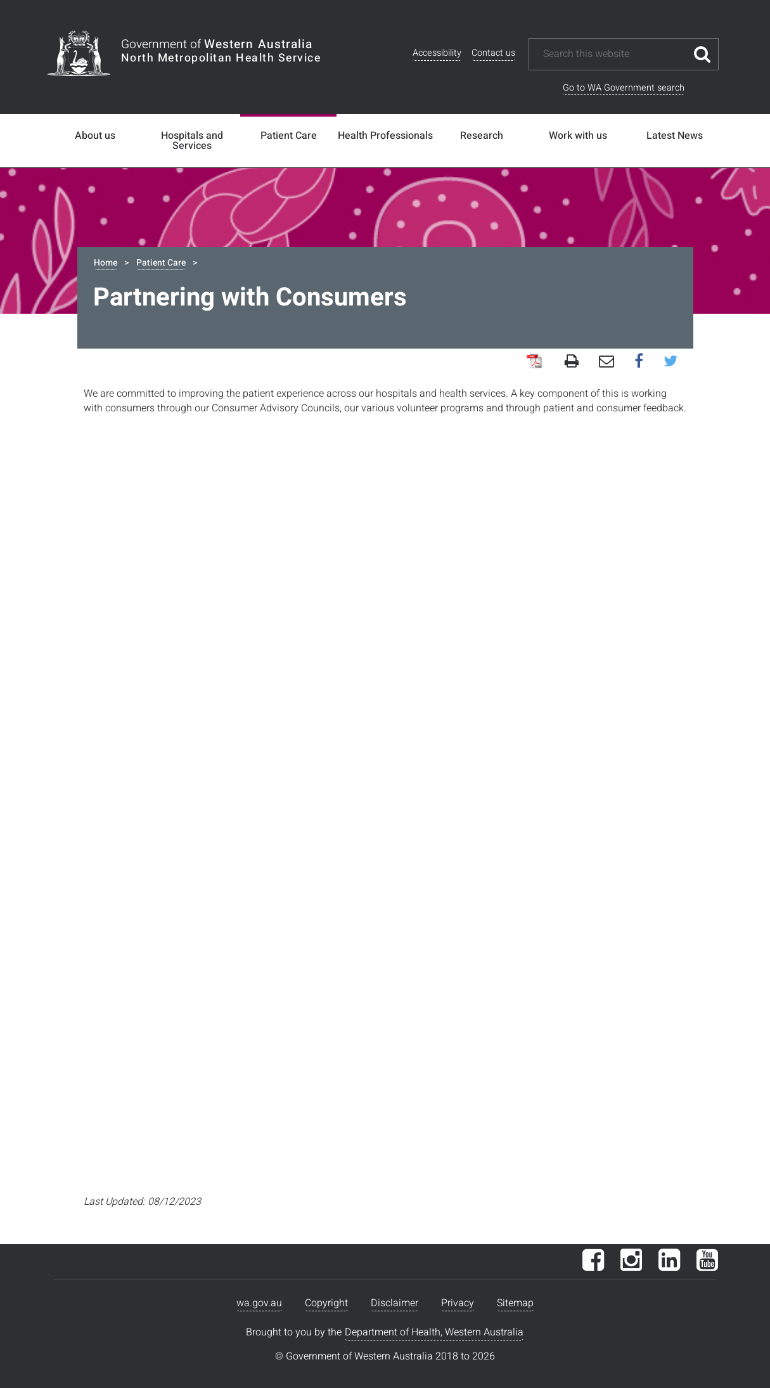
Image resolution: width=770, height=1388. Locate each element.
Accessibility (437, 53)
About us (95, 135)
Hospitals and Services (192, 140)
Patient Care (288, 135)
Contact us (493, 53)
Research (481, 135)
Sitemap (515, 1303)
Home (105, 262)
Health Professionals (385, 135)
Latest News (674, 135)
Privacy (457, 1303)
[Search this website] (614, 54)
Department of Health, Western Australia (434, 1332)
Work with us (578, 135)
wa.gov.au (259, 1303)
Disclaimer (394, 1303)
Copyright (326, 1303)
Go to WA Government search (623, 87)
